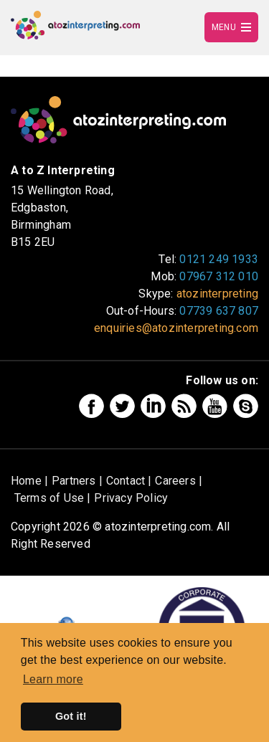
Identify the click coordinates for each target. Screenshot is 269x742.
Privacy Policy (131, 498)
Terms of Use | (52, 498)
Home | (29, 480)
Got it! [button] (71, 716)
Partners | (77, 480)
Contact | (129, 480)
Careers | (178, 480)
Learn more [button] (53, 679)
